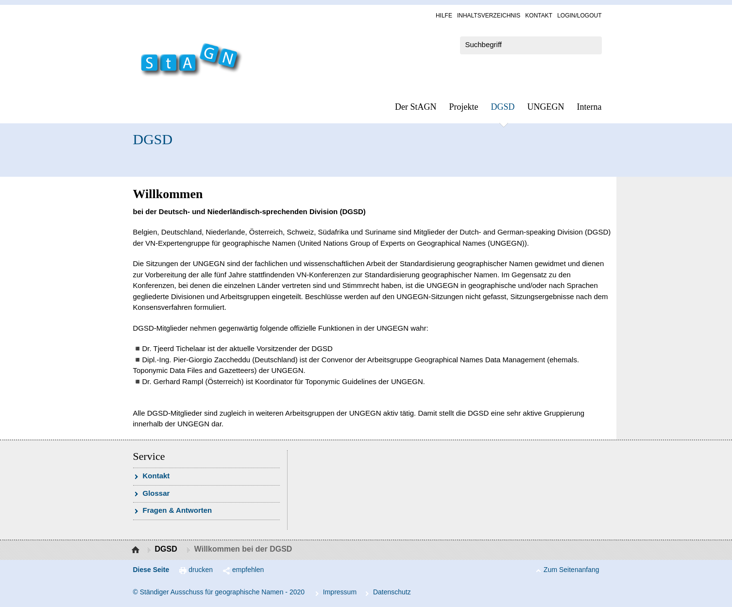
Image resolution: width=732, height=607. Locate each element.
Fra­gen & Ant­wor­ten (177, 510)
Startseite (137, 550)
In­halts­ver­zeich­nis (488, 15)
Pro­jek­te (463, 107)
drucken (200, 569)
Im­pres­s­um (340, 592)
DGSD (503, 107)
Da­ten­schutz (392, 592)
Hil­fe (444, 15)
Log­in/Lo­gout (579, 15)
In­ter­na (589, 107)
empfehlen (248, 569)
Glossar (156, 493)
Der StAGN (416, 107)
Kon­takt (538, 15)
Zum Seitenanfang (571, 569)
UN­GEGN (546, 107)
